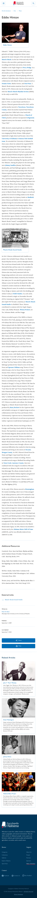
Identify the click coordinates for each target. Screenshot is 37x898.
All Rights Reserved (28, 891)
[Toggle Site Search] (33, 3)
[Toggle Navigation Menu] (3, 3)
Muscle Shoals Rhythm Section (18, 92)
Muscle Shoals (6, 59)
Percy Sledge (27, 67)
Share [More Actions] (19, 640)
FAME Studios (17, 294)
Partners (28, 858)
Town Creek (7, 463)
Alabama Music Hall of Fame (23, 529)
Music (20, 11)
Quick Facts (5, 863)
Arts (15, 11)
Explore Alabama (6, 861)
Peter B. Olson (5, 611)
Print (18, 646)
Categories (4, 852)
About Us (28, 852)
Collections (5, 855)
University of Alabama (9, 139)
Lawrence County (18, 463)
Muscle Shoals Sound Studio (14, 600)
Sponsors (28, 861)
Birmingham (29, 489)
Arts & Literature (6, 11)
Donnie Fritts (6, 83)
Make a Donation (30, 863)
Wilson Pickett (25, 310)
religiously (30, 118)
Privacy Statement (18, 894)
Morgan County (7, 452)
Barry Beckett (14, 407)
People (28, 855)
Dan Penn (27, 83)
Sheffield (31, 197)
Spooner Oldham (14, 367)
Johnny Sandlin (10, 165)
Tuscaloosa (22, 107)
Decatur (28, 450)
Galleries (4, 858)
